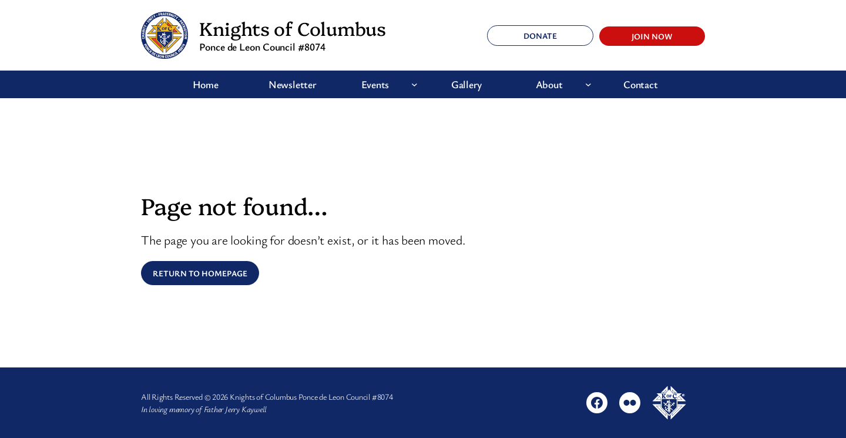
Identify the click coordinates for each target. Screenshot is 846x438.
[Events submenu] (414, 84)
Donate (540, 35)
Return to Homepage (200, 273)
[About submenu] (588, 84)
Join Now (652, 36)
